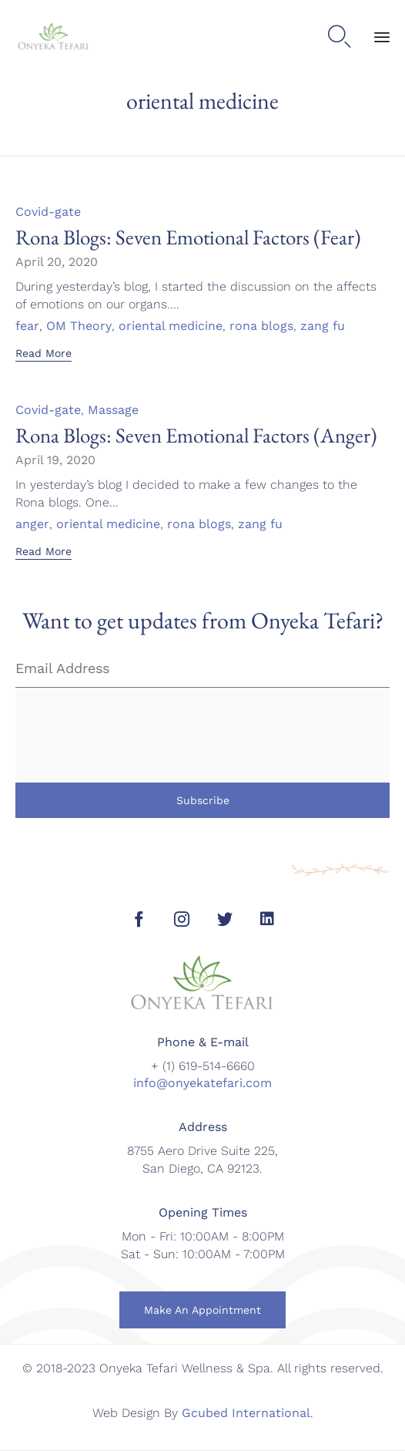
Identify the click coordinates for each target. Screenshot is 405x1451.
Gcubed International (246, 1413)
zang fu (322, 326)
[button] (43, 354)
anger (32, 524)
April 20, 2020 (56, 261)
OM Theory (79, 326)
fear (27, 326)
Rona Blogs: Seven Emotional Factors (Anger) (196, 435)
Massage (113, 409)
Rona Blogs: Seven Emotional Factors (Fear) (188, 237)
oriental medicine (171, 326)
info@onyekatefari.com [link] (202, 1083)
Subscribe (202, 800)
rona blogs (261, 326)
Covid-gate (48, 211)
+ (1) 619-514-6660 (203, 1066)
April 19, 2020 (55, 460)
